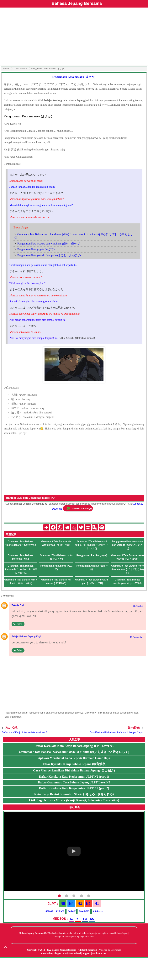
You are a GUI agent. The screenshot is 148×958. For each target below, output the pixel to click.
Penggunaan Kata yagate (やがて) (36, 249)
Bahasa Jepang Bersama (77, 3)
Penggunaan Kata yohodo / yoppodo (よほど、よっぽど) (49, 255)
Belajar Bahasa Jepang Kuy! (26, 636)
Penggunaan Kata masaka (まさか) (73, 76)
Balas (19, 624)
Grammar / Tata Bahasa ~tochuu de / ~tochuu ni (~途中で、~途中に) (20, 569)
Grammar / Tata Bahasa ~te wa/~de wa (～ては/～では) (56, 543)
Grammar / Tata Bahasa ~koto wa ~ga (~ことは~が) (127, 557)
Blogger (57, 953)
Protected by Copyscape (109, 950)
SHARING (84, 911)
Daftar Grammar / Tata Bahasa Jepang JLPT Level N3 (74, 782)
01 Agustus (138, 606)
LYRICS (60, 911)
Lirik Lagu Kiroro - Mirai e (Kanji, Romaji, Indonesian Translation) (74, 800)
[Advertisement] (74, 37)
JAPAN (72, 911)
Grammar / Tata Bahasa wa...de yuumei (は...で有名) (127, 581)
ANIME (49, 911)
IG (71, 918)
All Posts (98, 911)
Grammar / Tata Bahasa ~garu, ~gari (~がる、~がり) (91, 581)
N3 (79, 904)
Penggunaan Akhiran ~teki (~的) (92, 567)
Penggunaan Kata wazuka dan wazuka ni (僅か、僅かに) (48, 243)
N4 (71, 904)
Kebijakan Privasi (72, 953)
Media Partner (99, 953)
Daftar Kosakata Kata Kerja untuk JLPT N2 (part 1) (74, 776)
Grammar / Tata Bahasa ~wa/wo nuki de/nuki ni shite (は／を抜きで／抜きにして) (74, 752)
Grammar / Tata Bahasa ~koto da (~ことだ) (56, 557)
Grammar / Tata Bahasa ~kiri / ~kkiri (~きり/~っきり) (20, 581)
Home (6, 68)
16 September (136, 637)
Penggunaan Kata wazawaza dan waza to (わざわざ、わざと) (127, 545)
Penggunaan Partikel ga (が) (92, 555)
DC (92, 918)
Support (86, 953)
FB (85, 918)
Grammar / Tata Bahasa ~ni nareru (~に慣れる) (56, 581)
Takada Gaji (18, 605)
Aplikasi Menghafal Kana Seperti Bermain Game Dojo (74, 758)
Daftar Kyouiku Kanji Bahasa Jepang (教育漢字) (73, 764)
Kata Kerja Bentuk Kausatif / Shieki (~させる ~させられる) (74, 794)
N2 (88, 904)
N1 (97, 904)
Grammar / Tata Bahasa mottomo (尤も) (20, 557)
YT (78, 918)
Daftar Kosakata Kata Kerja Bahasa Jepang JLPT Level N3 (74, 746)
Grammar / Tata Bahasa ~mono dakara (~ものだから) (20, 543)
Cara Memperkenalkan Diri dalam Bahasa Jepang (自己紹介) (74, 770)
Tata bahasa (21, 68)
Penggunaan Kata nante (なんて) (56, 567)
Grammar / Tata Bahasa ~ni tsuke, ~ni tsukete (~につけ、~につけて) (91, 545)
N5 (63, 904)
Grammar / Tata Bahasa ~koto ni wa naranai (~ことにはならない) (127, 569)
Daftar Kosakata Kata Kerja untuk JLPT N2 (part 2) (74, 788)
